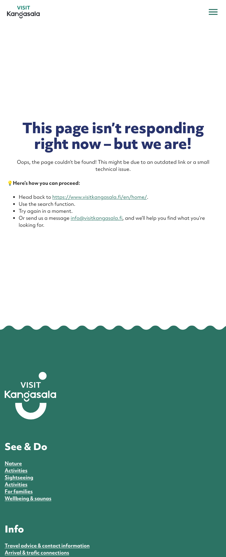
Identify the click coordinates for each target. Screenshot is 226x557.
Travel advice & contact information (47, 545)
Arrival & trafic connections (37, 552)
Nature (13, 463)
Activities (16, 470)
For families (19, 491)
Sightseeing (19, 477)
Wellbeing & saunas (28, 498)
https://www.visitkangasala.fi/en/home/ (99, 197)
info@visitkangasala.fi (96, 218)
